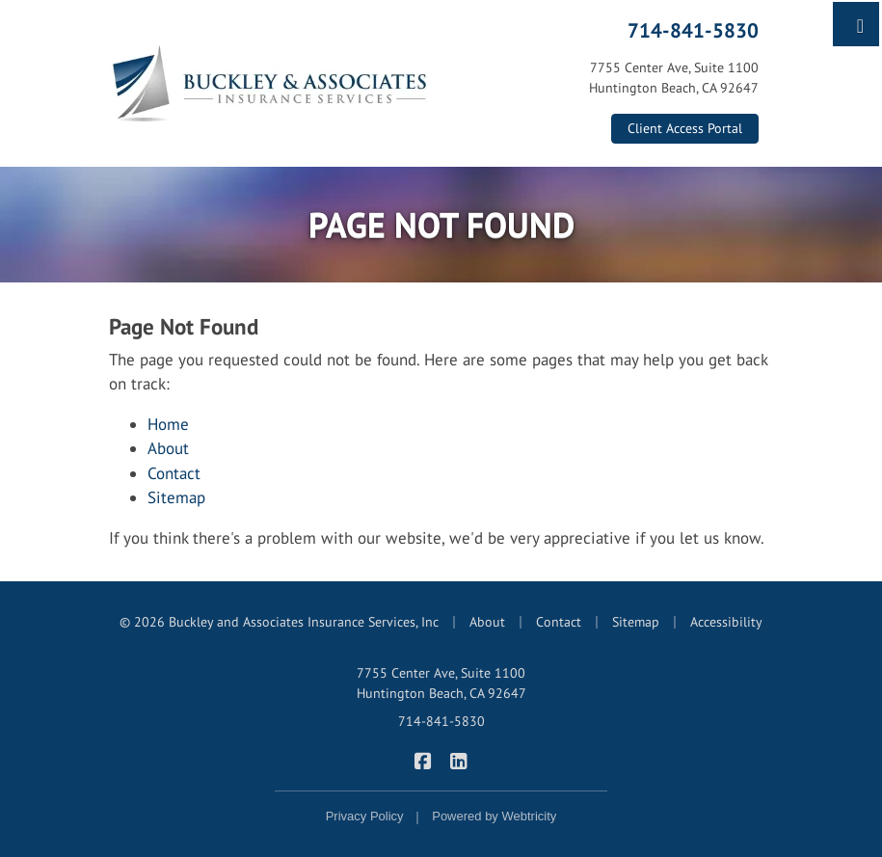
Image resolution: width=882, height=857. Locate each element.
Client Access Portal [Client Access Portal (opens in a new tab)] (685, 128)
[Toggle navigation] (860, 24)
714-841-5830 (693, 29)
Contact (173, 473)
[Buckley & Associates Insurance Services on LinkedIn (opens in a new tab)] (459, 759)
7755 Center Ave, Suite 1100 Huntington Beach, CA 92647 (441, 683)
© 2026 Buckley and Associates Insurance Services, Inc (279, 621)
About (168, 448)
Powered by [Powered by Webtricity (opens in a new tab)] (494, 816)
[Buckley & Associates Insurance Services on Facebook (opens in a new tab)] (424, 759)
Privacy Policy (365, 816)
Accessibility (726, 621)
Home (168, 424)
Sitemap (176, 497)
